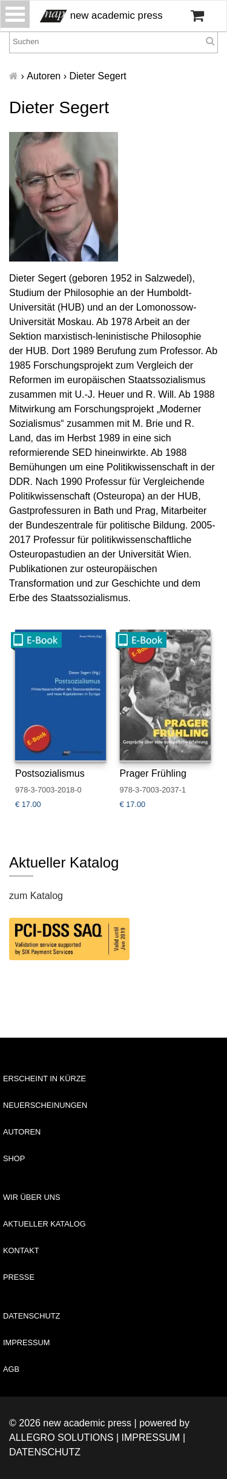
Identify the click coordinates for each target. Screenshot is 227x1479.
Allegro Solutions (61, 1437)
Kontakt (21, 1250)
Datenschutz (31, 1315)
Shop (14, 1158)
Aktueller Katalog (44, 1223)
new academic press (101, 16)
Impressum (26, 1342)
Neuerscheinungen (45, 1105)
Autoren (22, 1131)
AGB (11, 1369)
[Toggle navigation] (15, 14)
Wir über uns (32, 1197)
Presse (19, 1277)
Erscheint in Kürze (44, 1078)
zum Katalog (36, 896)
